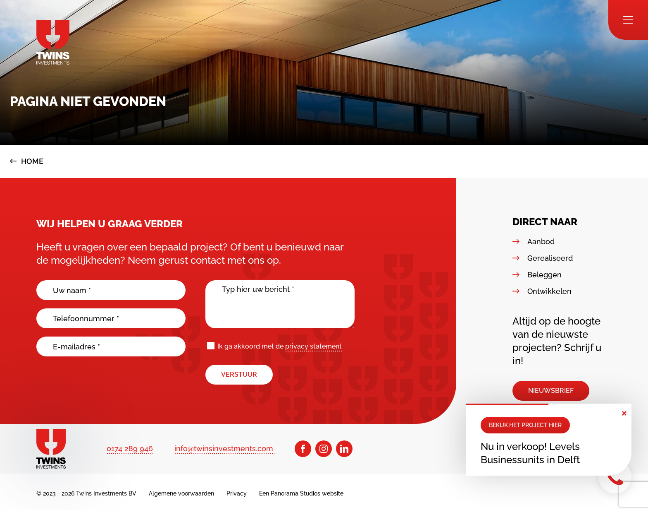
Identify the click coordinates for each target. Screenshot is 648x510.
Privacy (236, 493)
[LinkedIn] (344, 448)
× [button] (624, 412)
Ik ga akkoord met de (279, 346)
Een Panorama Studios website (301, 493)
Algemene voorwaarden (181, 493)
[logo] (52, 42)
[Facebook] (303, 448)
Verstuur (239, 374)
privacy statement (313, 346)
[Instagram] (323, 448)
